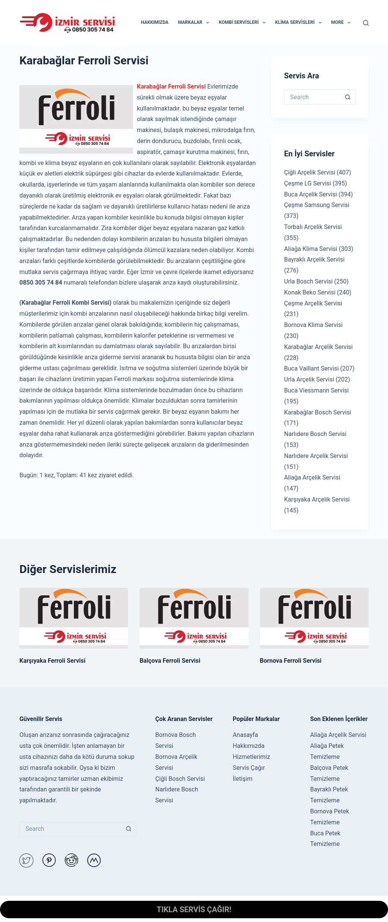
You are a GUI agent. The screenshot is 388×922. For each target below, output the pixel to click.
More (342, 22)
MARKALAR (195, 22)
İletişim (242, 778)
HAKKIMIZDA (154, 22)
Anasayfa (245, 734)
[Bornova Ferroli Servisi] (314, 618)
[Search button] (347, 96)
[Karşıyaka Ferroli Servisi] (73, 618)
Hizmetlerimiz (251, 756)
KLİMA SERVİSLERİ (300, 22)
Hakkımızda (248, 745)
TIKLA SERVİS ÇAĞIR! (194, 909)
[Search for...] (312, 96)
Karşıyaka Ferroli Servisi (52, 660)
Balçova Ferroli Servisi (169, 660)
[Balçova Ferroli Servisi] (193, 618)
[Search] (366, 23)
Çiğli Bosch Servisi (180, 778)
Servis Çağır (249, 767)
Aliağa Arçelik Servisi (338, 734)
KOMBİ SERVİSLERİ (244, 22)
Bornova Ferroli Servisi (291, 660)
